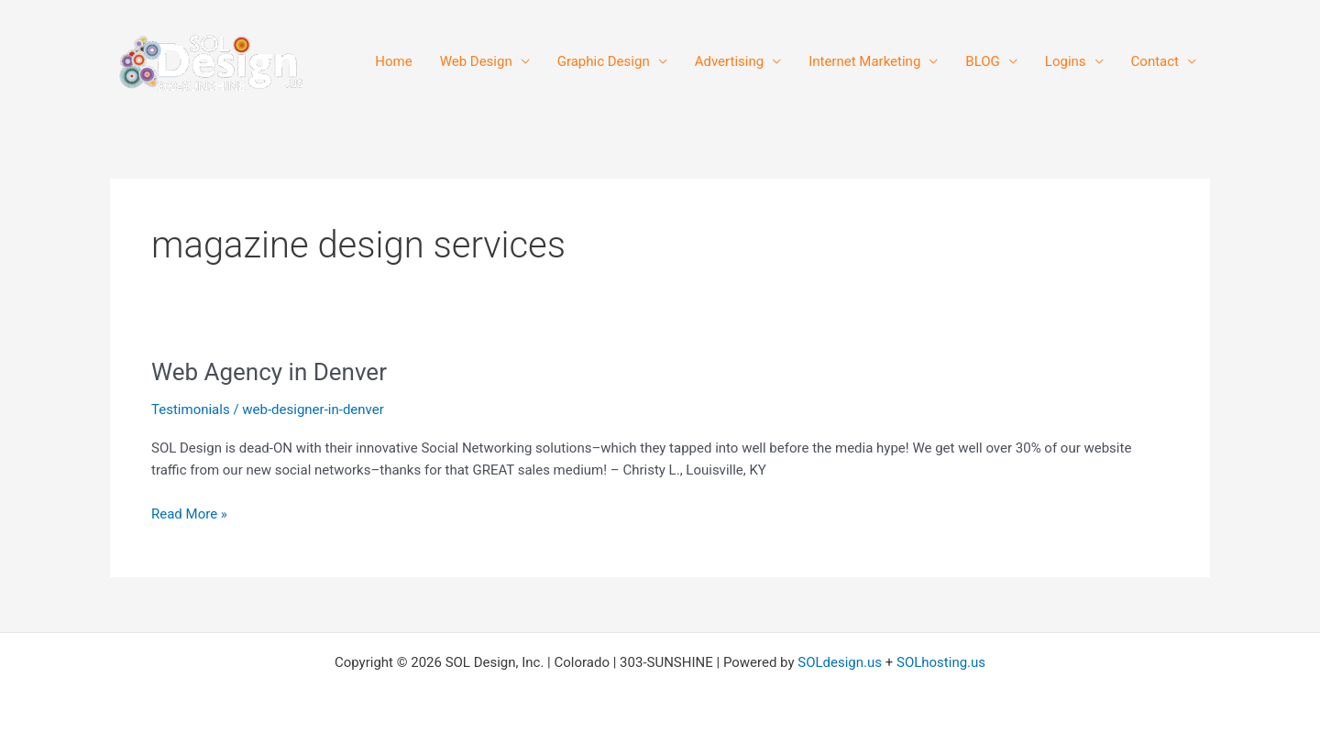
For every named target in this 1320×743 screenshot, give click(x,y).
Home (393, 61)
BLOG (982, 61)
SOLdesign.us (840, 662)
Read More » (189, 512)
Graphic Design (603, 61)
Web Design (476, 61)
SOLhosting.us (940, 662)
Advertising (729, 61)
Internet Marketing (864, 61)
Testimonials (190, 409)
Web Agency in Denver (269, 372)
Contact (1155, 61)
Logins (1065, 61)
